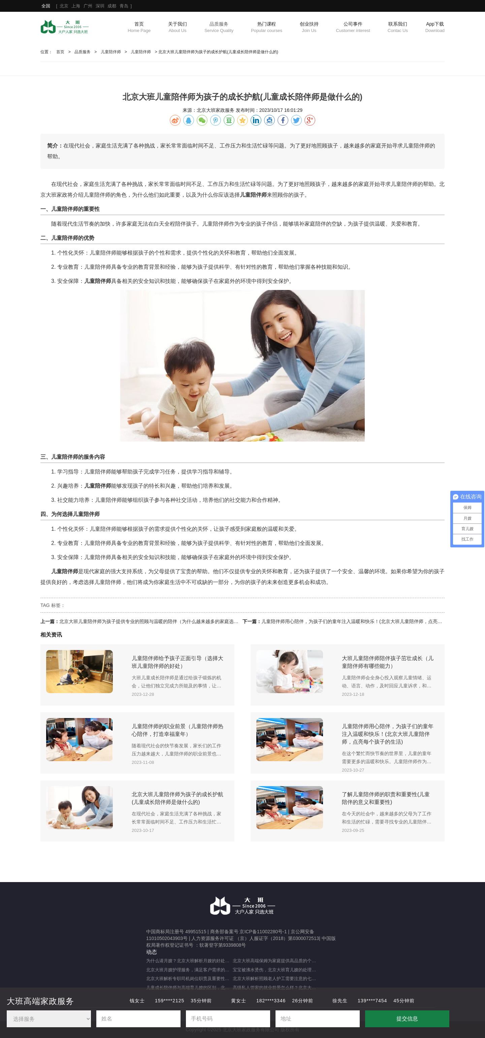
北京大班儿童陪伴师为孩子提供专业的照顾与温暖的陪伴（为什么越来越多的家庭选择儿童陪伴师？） (165, 621)
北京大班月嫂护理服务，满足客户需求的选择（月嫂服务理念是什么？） (189, 969)
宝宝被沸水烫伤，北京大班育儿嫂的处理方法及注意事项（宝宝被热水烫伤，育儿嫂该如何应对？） (276, 969)
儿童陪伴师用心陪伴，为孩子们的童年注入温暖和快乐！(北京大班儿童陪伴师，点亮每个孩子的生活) (366, 621)
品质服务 (218, 27)
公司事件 (353, 27)
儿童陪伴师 (111, 52)
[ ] (86, 5)
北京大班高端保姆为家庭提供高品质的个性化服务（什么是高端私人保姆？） (276, 960)
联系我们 (398, 27)
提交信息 (407, 1018)
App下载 (435, 27)
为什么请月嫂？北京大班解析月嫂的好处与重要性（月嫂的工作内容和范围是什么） (189, 960)
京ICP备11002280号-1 (263, 931)
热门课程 (266, 27)
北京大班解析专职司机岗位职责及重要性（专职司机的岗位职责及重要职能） (189, 978)
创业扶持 (309, 27)
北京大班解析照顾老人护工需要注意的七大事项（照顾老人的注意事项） (276, 978)
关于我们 (177, 27)
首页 (139, 27)
